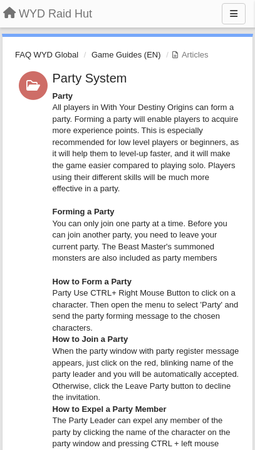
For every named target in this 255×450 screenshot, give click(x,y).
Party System (90, 78)
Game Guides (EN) (126, 54)
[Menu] (234, 13)
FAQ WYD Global (46, 54)
